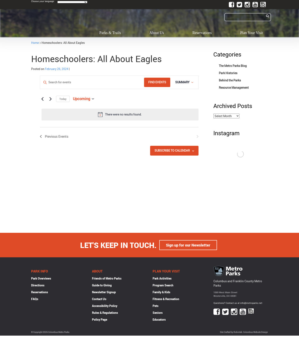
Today (62, 99)
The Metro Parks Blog (233, 66)
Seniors (158, 313)
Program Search (163, 285)
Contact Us (99, 299)
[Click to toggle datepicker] (83, 99)
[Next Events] (50, 98)
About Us (157, 33)
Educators (159, 319)
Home (35, 43)
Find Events (157, 82)
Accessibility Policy (104, 306)
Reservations (202, 33)
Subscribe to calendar (172, 150)
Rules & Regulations (105, 313)
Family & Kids (161, 292)
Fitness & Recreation (166, 299)
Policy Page (99, 319)
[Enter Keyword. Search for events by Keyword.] (92, 82)
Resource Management (234, 88)
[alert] (120, 114)
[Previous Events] (42, 98)
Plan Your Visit (251, 33)
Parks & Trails (110, 33)
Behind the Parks (230, 80)
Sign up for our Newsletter (188, 245)
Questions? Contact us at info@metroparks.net (237, 302)
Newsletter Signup (104, 292)
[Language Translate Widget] (72, 2)
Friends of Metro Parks (106, 278)
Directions (37, 285)
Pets (155, 306)
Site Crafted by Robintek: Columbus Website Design (244, 332)
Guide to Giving (102, 285)
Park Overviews (41, 278)
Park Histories (228, 73)
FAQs (34, 299)
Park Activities (162, 278)
